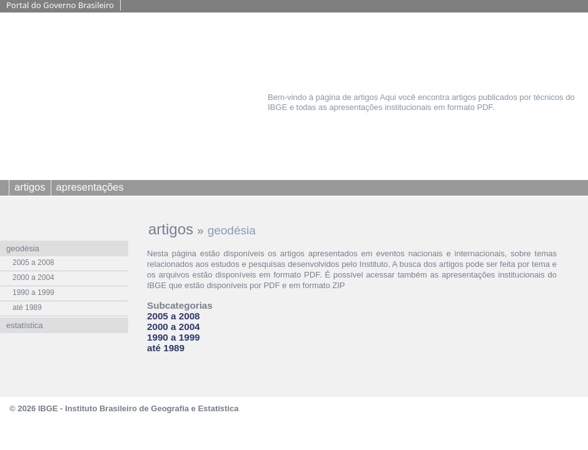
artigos (170, 229)
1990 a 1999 (173, 337)
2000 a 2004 (173, 326)
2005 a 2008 (173, 316)
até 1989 (166, 347)
